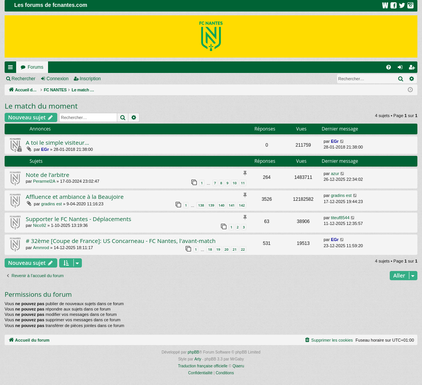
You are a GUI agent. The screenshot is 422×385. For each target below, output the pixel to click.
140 (221, 205)
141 (231, 205)
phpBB (193, 352)
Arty (197, 359)
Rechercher (23, 78)
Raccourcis (12, 68)
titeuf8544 (340, 217)
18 (210, 249)
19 (218, 249)
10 (234, 182)
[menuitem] (388, 67)
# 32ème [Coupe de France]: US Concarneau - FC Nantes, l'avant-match (121, 241)
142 (242, 205)
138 (201, 205)
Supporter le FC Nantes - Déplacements (78, 219)
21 (234, 249)
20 (226, 249)
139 (211, 205)
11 (243, 182)
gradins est (51, 204)
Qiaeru (238, 366)
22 (243, 249)
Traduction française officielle (203, 366)
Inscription (90, 78)
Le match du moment (41, 106)
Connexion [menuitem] (402, 68)
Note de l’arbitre (47, 174)
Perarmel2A (44, 181)
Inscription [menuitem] (413, 68)
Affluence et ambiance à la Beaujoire (75, 196)
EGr (45, 149)
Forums (35, 67)
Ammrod (41, 247)
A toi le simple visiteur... (57, 142)
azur (335, 173)
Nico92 (39, 225)
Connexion (57, 78)
